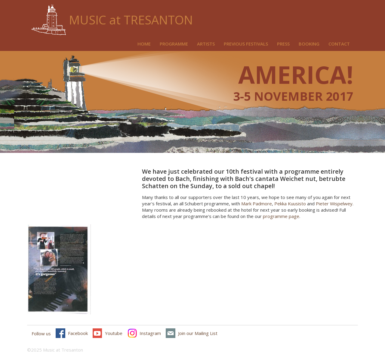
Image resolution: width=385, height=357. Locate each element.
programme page (281, 216)
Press (283, 44)
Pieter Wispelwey (334, 204)
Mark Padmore (256, 204)
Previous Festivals (246, 44)
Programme (174, 44)
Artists (206, 44)
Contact (339, 44)
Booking (309, 44)
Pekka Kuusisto (290, 204)
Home (144, 44)
